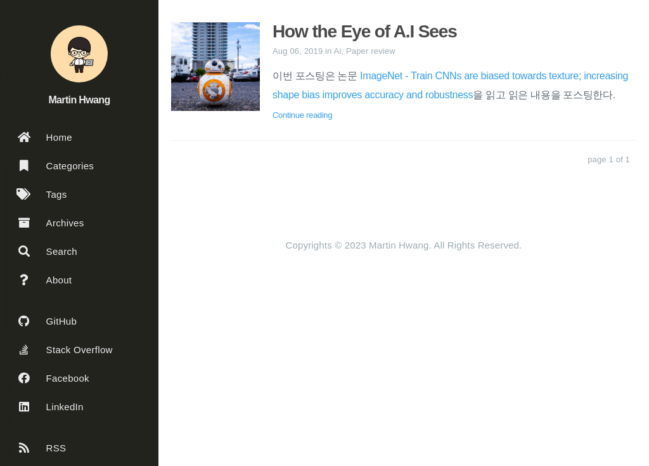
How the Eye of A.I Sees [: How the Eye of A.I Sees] (365, 31)
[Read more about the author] (79, 53)
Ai (338, 51)
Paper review (370, 51)
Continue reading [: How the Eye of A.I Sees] (302, 115)
